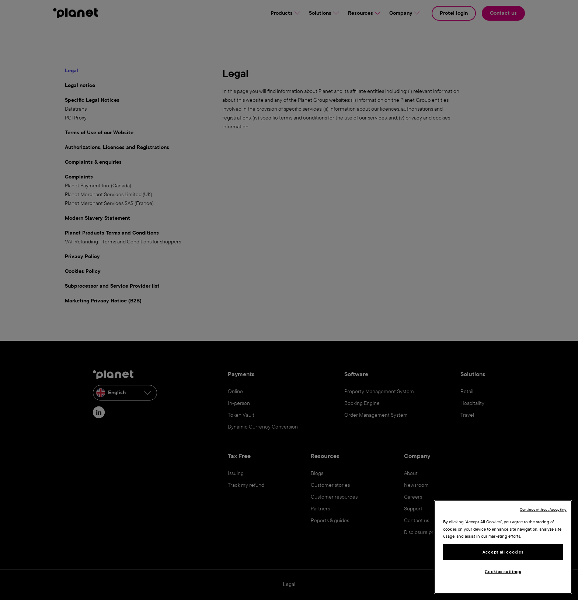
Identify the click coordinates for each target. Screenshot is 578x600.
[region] (503, 547)
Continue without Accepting (543, 509)
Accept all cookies (503, 552)
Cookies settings (503, 572)
